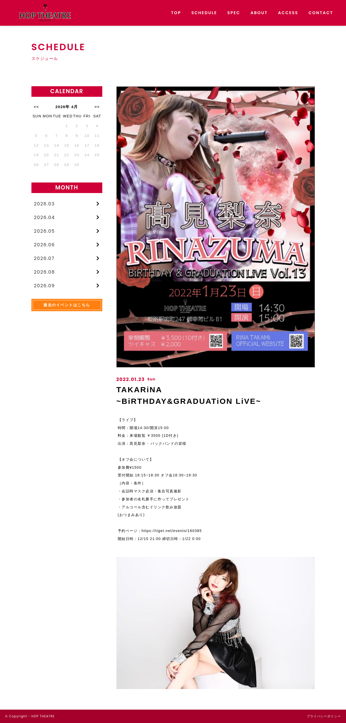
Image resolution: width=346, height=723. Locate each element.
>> (97, 106)
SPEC (233, 13)
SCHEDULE (204, 13)
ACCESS (288, 13)
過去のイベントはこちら (66, 305)
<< (36, 106)
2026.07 (44, 259)
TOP (176, 13)
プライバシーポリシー (324, 716)
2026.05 (44, 231)
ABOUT (259, 13)
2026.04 (44, 217)
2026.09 (44, 286)
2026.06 (44, 245)
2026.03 (44, 204)
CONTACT (320, 13)
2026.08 (44, 272)
